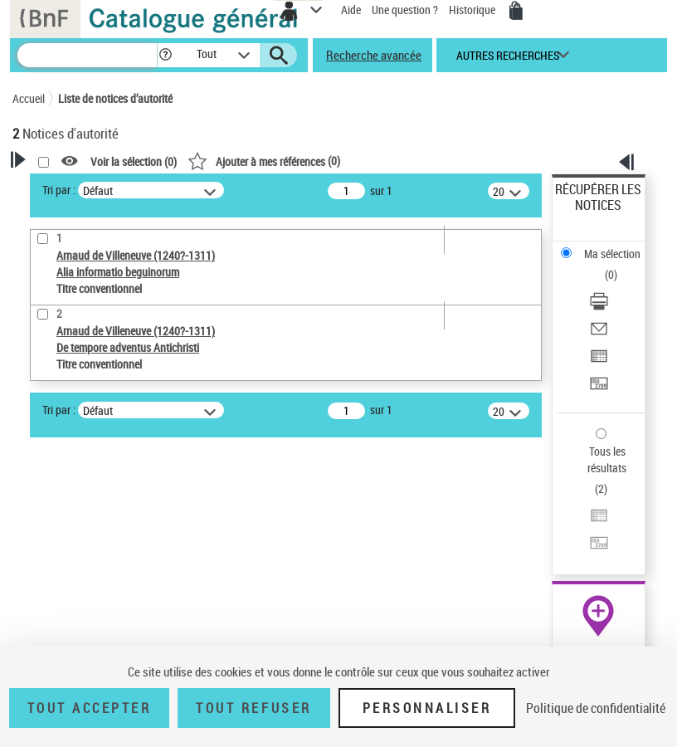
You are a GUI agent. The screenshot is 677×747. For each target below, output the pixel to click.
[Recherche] (87, 55)
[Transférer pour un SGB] (599, 389)
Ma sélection (612, 253)
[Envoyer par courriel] (599, 334)
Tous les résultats (606, 459)
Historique (473, 9)
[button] (165, 55)
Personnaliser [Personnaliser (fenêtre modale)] (427, 708)
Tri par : (58, 190)
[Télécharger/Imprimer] (599, 307)
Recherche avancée (373, 54)
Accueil (28, 98)
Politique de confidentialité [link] (595, 708)
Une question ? (405, 9)
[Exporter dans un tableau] (599, 361)
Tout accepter (89, 708)
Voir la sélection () (133, 161)
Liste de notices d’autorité (115, 98)
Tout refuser (253, 708)
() (264, 160)
